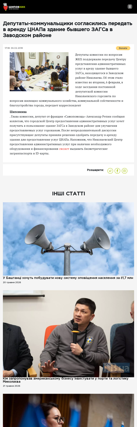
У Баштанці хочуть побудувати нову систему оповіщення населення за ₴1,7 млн (68, 278)
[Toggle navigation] (129, 6)
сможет (64, 149)
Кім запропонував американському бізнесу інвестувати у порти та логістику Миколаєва (66, 380)
